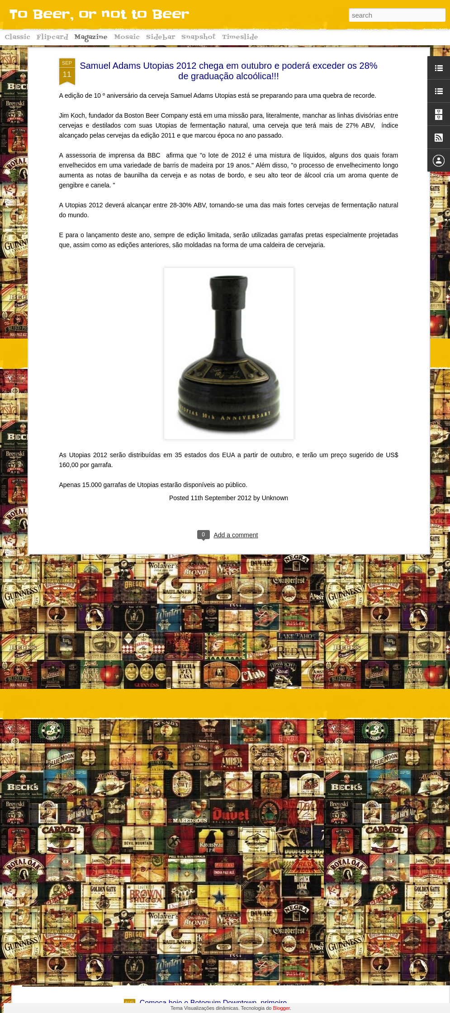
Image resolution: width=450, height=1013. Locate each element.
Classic (17, 37)
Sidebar (160, 37)
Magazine (91, 37)
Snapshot (198, 37)
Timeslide (240, 37)
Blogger (281, 1008)
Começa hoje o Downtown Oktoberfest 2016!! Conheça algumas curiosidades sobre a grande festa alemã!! (224, 908)
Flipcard (52, 37)
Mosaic (127, 37)
